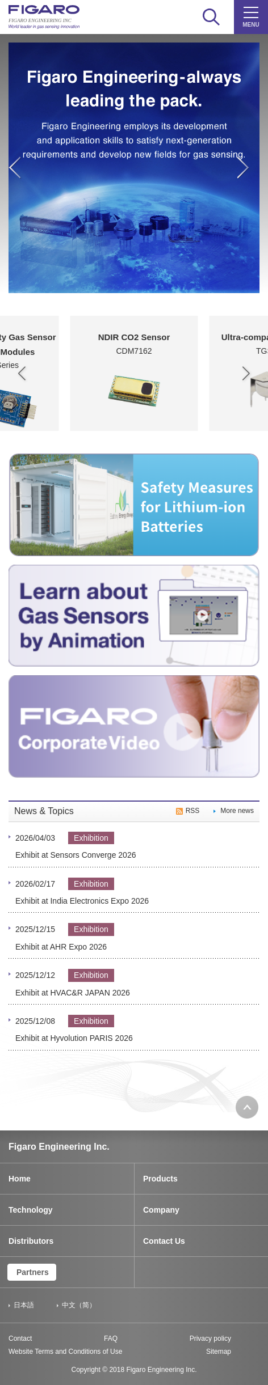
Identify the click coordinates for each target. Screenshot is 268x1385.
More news (237, 811)
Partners (32, 1272)
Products (160, 1178)
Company (161, 1209)
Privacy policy (210, 1338)
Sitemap (218, 1352)
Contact (20, 1338)
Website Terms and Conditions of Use (65, 1352)
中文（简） (79, 1305)
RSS (193, 811)
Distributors (31, 1241)
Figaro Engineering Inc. (59, 1146)
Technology (31, 1209)
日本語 (24, 1305)
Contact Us (164, 1241)
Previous (20, 174)
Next (248, 174)
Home (20, 1178)
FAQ (111, 1338)
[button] (22, 373)
